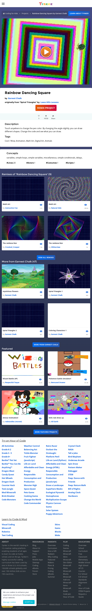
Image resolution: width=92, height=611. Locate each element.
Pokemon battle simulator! (60, 379)
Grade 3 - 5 (7, 453)
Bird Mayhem (74, 456)
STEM (70, 474)
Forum (35, 571)
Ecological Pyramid (55, 492)
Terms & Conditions (40, 604)
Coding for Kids (11, 13)
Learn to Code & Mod (14, 519)
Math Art (6, 204)
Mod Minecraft (9, 492)
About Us (36, 548)
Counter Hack (8, 485)
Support (35, 551)
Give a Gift (52, 551)
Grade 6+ (6, 456)
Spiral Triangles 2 (10, 330)
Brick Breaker (8, 496)
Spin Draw (73, 464)
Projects (25, 13)
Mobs (57, 535)
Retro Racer (51, 446)
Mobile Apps (37, 560)
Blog (34, 545)
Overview (52, 545)
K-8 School (82, 577)
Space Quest (30, 489)
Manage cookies (9, 602)
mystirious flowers (10, 291)
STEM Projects (84, 591)
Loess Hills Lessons (49, 102)
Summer (51, 577)
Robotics (6, 531)
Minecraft (6, 528)
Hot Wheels (7, 478)
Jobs (34, 557)
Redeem (51, 554)
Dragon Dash (8, 482)
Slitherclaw (55, 247)
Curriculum (52, 548)
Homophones (52, 496)
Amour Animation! (10, 418)
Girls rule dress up (56, 418)
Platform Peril (52, 456)
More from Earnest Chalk (46, 345)
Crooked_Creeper (12, 247)
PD (79, 585)
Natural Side (56, 208)
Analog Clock (74, 492)
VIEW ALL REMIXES (46, 257)
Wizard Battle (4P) (10, 379)
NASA (70, 449)
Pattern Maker (75, 467)
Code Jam (67, 594)
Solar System (52, 510)
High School (83, 565)
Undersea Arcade (76, 460)
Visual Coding (8, 524)
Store (34, 574)
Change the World (32, 499)
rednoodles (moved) (13, 422)
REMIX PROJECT (46, 107)
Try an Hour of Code (14, 440)
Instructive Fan (11, 208)
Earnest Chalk (15, 98)
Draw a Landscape (54, 485)
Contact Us (20, 608)
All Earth (54, 422)
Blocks (58, 531)
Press (34, 554)
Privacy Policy (54, 604)
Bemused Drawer (58, 382)
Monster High (30, 485)
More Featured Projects (46, 432)
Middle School (84, 563)
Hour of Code (68, 597)
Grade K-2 (6, 449)
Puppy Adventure (54, 514)
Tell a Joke (73, 453)
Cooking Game (31, 496)
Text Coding (7, 535)
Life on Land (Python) (56, 460)
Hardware (73, 496)
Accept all (29, 602)
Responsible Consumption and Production (32, 478)
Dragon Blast (8, 471)
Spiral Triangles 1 (56, 291)
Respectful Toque (12, 382)
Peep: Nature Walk (77, 485)
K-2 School (82, 574)
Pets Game (29, 492)
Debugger (72, 471)
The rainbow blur (10, 243)
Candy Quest (8, 474)
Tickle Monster (31, 453)
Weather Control (32, 446)
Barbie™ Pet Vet (9, 460)
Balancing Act (30, 449)
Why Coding (53, 557)
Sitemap (35, 563)
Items (57, 528)
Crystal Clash (74, 446)
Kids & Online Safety (70, 604)
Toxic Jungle (7, 489)
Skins (57, 524)
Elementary (83, 560)
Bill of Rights (74, 489)
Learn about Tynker (79, 13)
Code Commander (32, 503)
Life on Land (30, 464)
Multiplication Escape (56, 499)
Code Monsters (9, 499)
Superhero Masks (54, 489)
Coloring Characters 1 (57, 330)
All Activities (8, 446)
